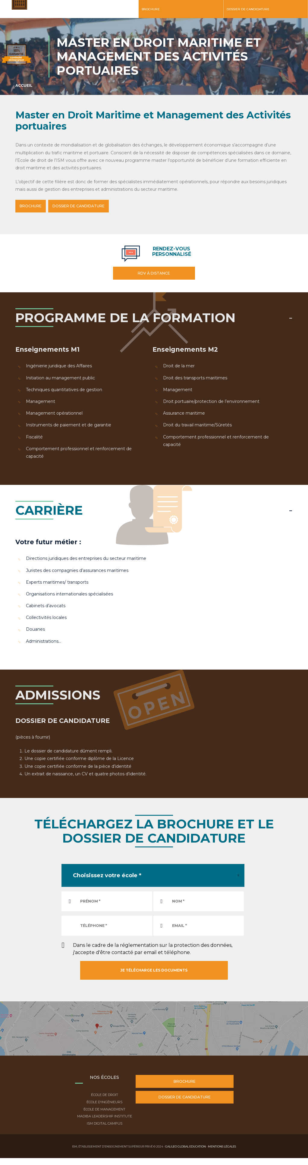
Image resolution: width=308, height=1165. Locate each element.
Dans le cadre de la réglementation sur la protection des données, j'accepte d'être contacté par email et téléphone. (152, 948)
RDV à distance (154, 272)
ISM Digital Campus (104, 1123)
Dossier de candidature (248, 9)
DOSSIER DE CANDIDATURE (87, 206)
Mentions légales (222, 1146)
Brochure (151, 9)
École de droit (104, 1094)
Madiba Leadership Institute (104, 1115)
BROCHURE (34, 206)
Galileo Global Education (185, 1146)
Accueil (24, 85)
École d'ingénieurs (104, 1101)
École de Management (104, 1108)
